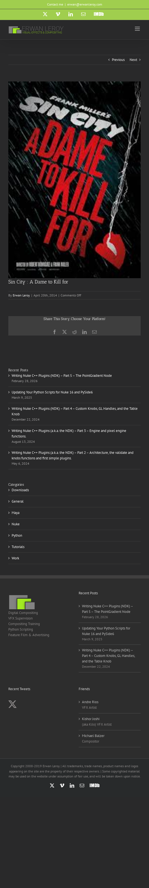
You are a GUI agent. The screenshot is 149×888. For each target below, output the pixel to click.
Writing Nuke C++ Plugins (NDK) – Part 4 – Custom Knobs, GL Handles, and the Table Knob (108, 656)
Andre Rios (90, 702)
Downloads (20, 490)
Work (15, 558)
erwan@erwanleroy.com (84, 4)
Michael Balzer (93, 735)
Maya (15, 512)
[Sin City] (74, 179)
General (18, 501)
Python (17, 535)
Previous (118, 59)
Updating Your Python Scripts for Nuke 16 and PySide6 (52, 392)
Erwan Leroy (21, 295)
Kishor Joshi (90, 718)
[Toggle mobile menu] (138, 29)
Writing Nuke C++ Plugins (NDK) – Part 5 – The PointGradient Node (62, 375)
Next (133, 59)
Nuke (16, 524)
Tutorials (18, 546)
